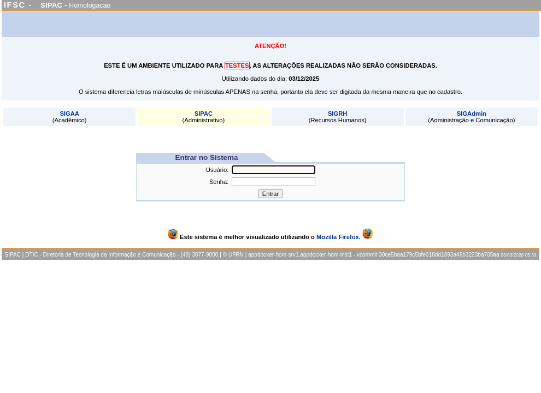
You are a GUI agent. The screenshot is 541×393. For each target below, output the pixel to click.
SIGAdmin (471, 113)
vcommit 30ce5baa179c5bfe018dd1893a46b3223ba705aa (428, 255)
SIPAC (204, 113)
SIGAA (69, 113)
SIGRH (337, 113)
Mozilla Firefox (337, 237)
